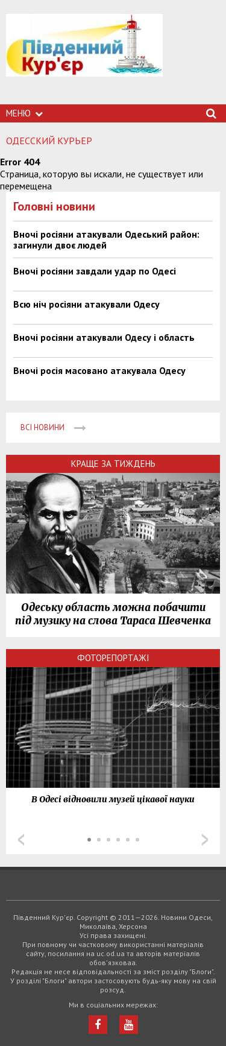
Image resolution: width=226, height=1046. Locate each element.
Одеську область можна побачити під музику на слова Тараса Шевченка (113, 614)
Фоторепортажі (113, 658)
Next (205, 840)
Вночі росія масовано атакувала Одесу (99, 370)
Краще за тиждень (113, 463)
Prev (21, 840)
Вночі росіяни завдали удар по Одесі (94, 271)
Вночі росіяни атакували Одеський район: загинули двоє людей (106, 239)
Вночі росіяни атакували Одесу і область (104, 337)
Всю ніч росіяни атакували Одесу (86, 304)
